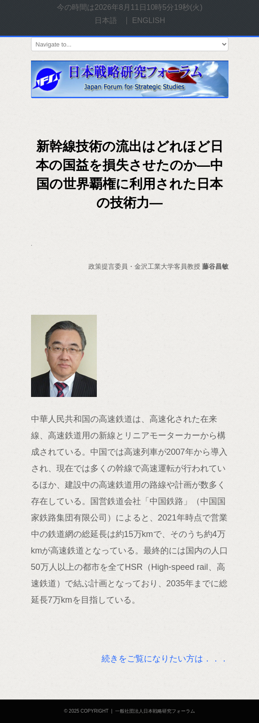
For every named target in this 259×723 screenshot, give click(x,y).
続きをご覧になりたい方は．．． (165, 658)
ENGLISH (148, 20)
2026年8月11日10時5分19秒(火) (148, 7)
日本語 (105, 20)
